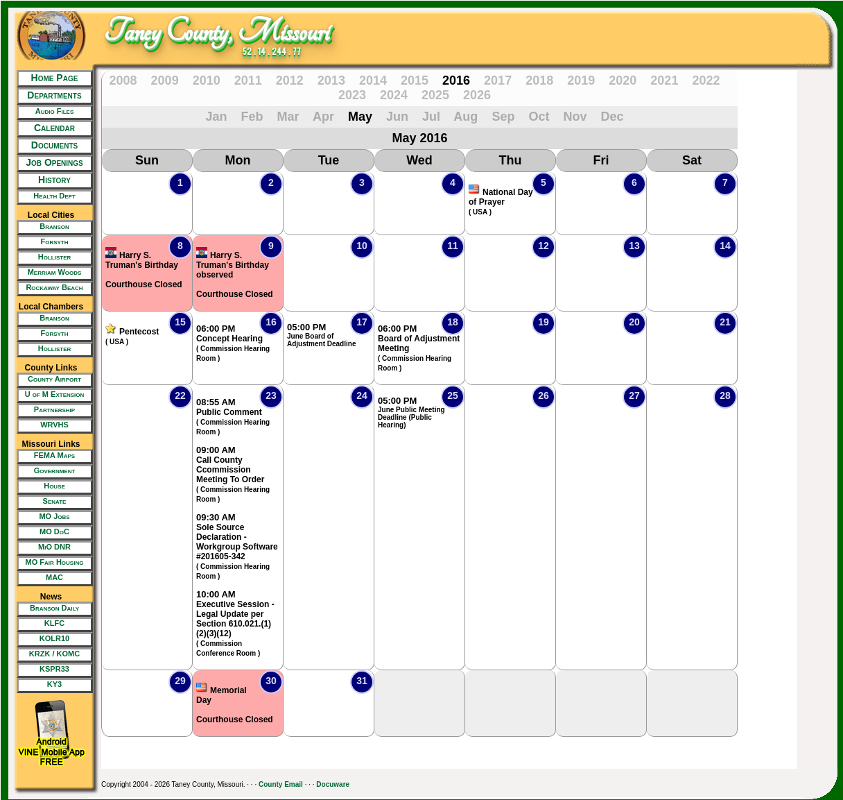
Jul (431, 117)
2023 (352, 95)
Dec (611, 117)
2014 (373, 80)
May (360, 117)
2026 (477, 95)
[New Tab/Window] (51, 112)
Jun (397, 117)
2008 (123, 80)
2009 (165, 80)
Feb (252, 117)
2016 (456, 80)
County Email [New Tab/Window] (281, 784)
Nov (574, 117)
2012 (290, 80)
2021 (664, 80)
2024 (394, 95)
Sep (503, 117)
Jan (216, 117)
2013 (331, 80)
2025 (435, 95)
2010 (206, 80)
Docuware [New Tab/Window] (332, 784)
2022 (706, 80)
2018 (539, 80)
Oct (538, 117)
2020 (622, 80)
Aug (465, 117)
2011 (248, 80)
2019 (581, 80)
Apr (323, 117)
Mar (288, 117)
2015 (414, 80)
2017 (498, 80)
